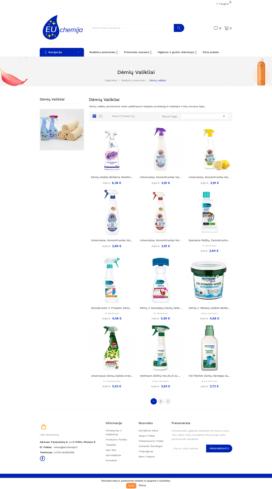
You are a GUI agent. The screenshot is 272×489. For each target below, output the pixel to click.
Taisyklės (111, 444)
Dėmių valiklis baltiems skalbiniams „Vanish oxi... (112, 177)
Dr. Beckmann (209, 246)
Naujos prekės (147, 435)
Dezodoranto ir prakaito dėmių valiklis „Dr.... (112, 308)
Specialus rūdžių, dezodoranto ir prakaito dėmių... (210, 240)
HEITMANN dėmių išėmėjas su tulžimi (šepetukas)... (210, 375)
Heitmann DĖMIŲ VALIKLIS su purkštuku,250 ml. (161, 375)
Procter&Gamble (112, 381)
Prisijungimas (146, 451)
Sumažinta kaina (148, 430)
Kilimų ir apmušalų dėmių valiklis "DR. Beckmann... (161, 308)
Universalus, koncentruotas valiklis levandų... (161, 177)
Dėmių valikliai (52, 99)
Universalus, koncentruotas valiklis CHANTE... (210, 177)
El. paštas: (46, 447)
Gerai (131, 485)
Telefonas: (46, 452)
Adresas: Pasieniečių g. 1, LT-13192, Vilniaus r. (68, 442)
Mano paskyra (147, 456)
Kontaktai (111, 460)
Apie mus (111, 450)
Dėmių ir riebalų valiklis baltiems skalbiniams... (210, 308)
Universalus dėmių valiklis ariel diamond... (112, 375)
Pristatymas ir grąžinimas (114, 432)
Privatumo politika (116, 439)
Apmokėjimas (113, 455)
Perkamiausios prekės (151, 441)
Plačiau (142, 485)
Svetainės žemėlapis (151, 446)
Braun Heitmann (209, 313)
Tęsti (167, 401)
